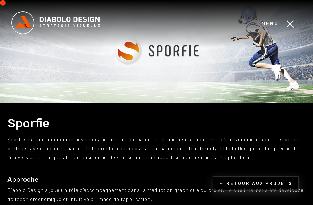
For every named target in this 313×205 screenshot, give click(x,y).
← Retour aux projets (255, 183)
